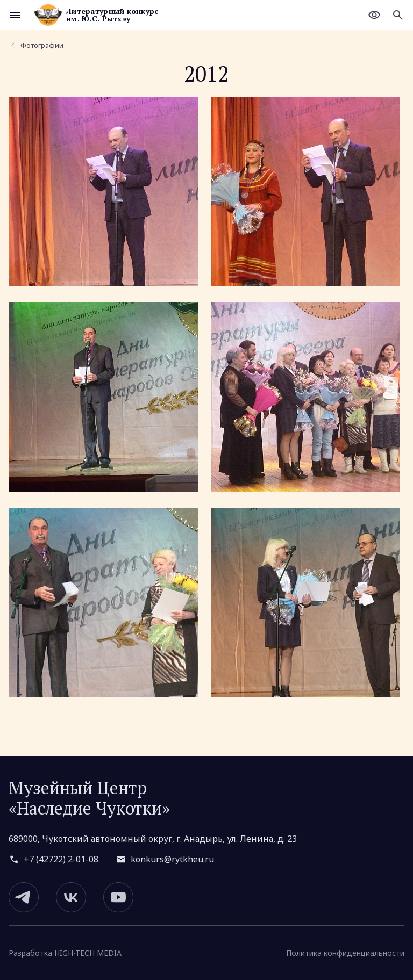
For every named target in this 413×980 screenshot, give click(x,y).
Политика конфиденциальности (345, 953)
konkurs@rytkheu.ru (172, 859)
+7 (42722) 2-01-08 (61, 859)
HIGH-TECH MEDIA (88, 953)
